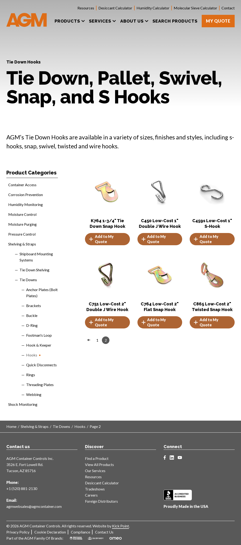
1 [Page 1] (97, 340)
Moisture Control (22, 214)
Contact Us (104, 532)
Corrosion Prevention (25, 194)
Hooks (31, 355)
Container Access (22, 184)
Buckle (31, 315)
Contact (228, 8)
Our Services (95, 470)
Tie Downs (28, 279)
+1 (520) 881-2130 (21, 488)
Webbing (33, 394)
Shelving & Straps (22, 244)
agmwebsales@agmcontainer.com (34, 506)
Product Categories (31, 173)
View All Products (99, 464)
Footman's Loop (39, 335)
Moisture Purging (22, 224)
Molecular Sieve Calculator (195, 8)
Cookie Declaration (50, 532)
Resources (85, 8)
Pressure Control (22, 234)
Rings (30, 374)
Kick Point (120, 526)
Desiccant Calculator (115, 8)
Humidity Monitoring (25, 204)
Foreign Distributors (101, 501)
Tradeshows (95, 489)
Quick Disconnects (41, 365)
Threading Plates (40, 384)
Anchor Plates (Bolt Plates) (42, 292)
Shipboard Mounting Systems (36, 257)
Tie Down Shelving (34, 270)
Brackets (33, 305)
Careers (91, 495)
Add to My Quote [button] (101, 239)
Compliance (80, 532)
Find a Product (96, 458)
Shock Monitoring (22, 404)
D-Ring (32, 325)
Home (11, 426)
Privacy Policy (17, 532)
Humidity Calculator (153, 8)
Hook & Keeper (38, 345)
